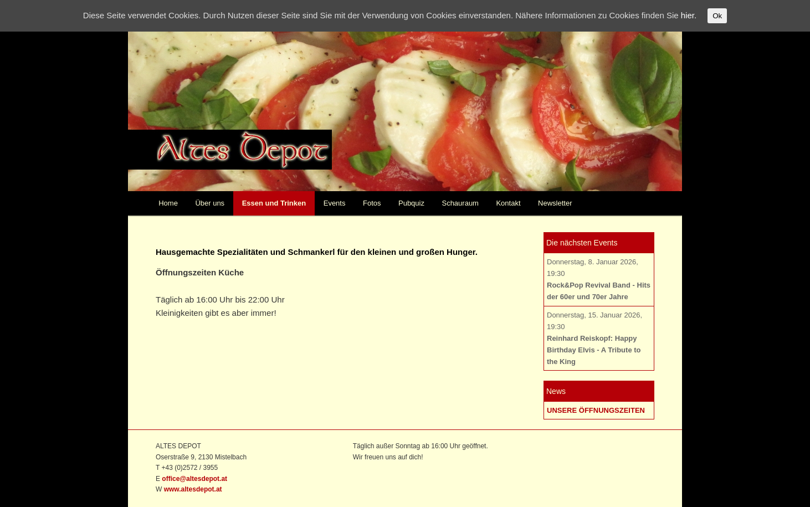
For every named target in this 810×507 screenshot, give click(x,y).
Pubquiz (411, 203)
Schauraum (460, 203)
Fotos (372, 203)
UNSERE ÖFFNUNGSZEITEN (596, 410)
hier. (688, 15)
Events (335, 203)
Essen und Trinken (274, 203)
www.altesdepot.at (193, 489)
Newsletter (555, 203)
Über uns (209, 203)
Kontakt (508, 203)
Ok (717, 16)
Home (168, 203)
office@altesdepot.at (194, 479)
